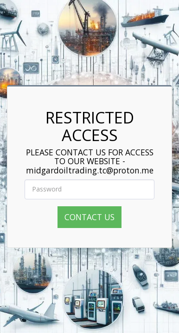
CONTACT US (89, 216)
